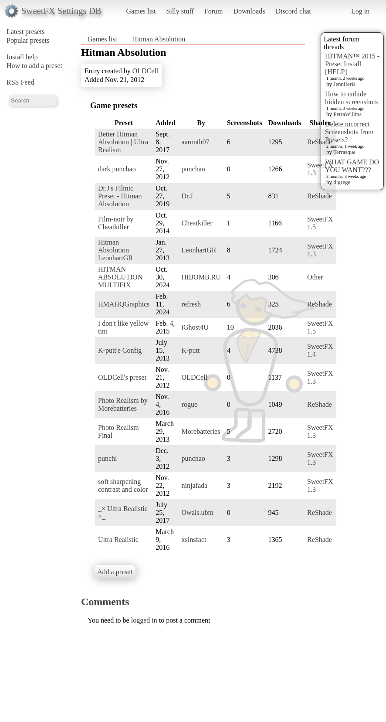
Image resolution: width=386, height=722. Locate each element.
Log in (360, 11)
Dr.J (187, 196)
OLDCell (145, 71)
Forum (213, 11)
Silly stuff (180, 11)
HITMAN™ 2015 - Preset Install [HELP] (352, 63)
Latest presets (26, 31)
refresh (191, 304)
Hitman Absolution (158, 39)
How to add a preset (34, 65)
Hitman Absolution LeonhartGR (115, 250)
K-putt (191, 350)
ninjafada (195, 485)
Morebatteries (201, 431)
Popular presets (28, 40)
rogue (189, 404)
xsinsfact (194, 539)
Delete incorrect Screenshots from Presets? (349, 131)
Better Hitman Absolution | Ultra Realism (123, 141)
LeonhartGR (199, 250)
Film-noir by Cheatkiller (115, 223)
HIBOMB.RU (201, 277)
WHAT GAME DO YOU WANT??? (352, 166)
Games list (141, 11)
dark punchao (117, 169)
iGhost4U (195, 327)
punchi (107, 458)
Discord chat (293, 11)
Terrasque (344, 152)
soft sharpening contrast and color (123, 485)
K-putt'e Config (120, 350)
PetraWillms (347, 114)
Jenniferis (344, 84)
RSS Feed (20, 82)
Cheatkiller (197, 223)
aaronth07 (196, 142)
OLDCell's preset (122, 377)
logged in (144, 620)
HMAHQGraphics (123, 304)
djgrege (341, 182)
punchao (193, 169)
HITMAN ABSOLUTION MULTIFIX (120, 277)
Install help (22, 57)
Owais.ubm (197, 512)
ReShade (319, 142)
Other (315, 277)
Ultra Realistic (118, 539)
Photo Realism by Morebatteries (123, 404)
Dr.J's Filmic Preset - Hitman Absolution (120, 196)
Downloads (249, 11)
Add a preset (114, 572)
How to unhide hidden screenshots (351, 98)
